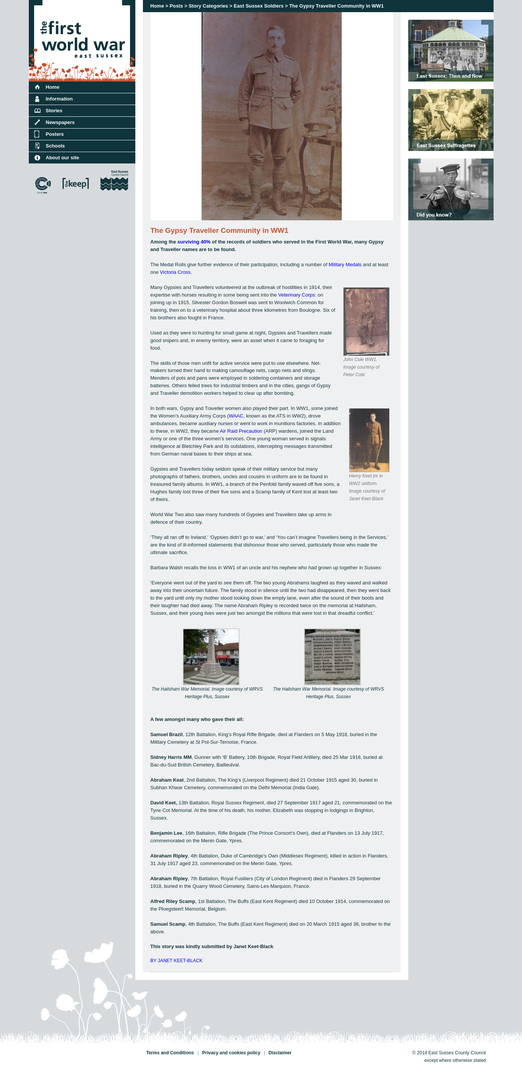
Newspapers (60, 122)
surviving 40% (193, 242)
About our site (62, 157)
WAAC (236, 416)
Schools (55, 146)
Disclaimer (280, 1052)
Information (59, 99)
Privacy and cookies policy (231, 1052)
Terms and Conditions (170, 1052)
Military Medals (345, 264)
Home (157, 6)
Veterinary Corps (296, 295)
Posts (176, 6)
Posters (55, 134)
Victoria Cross (175, 272)
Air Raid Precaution (241, 431)
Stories (54, 110)
